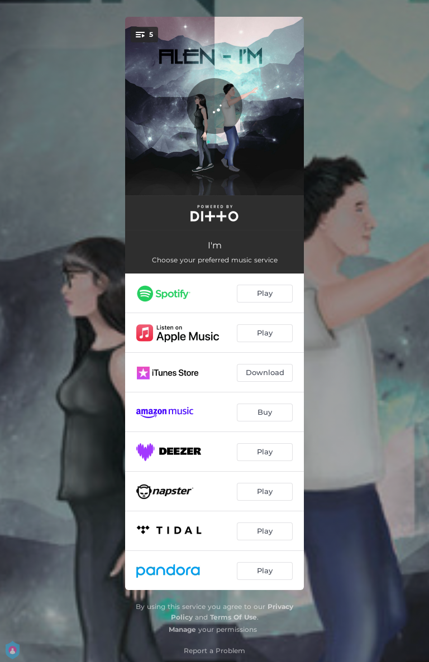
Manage (182, 629)
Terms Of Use (233, 617)
